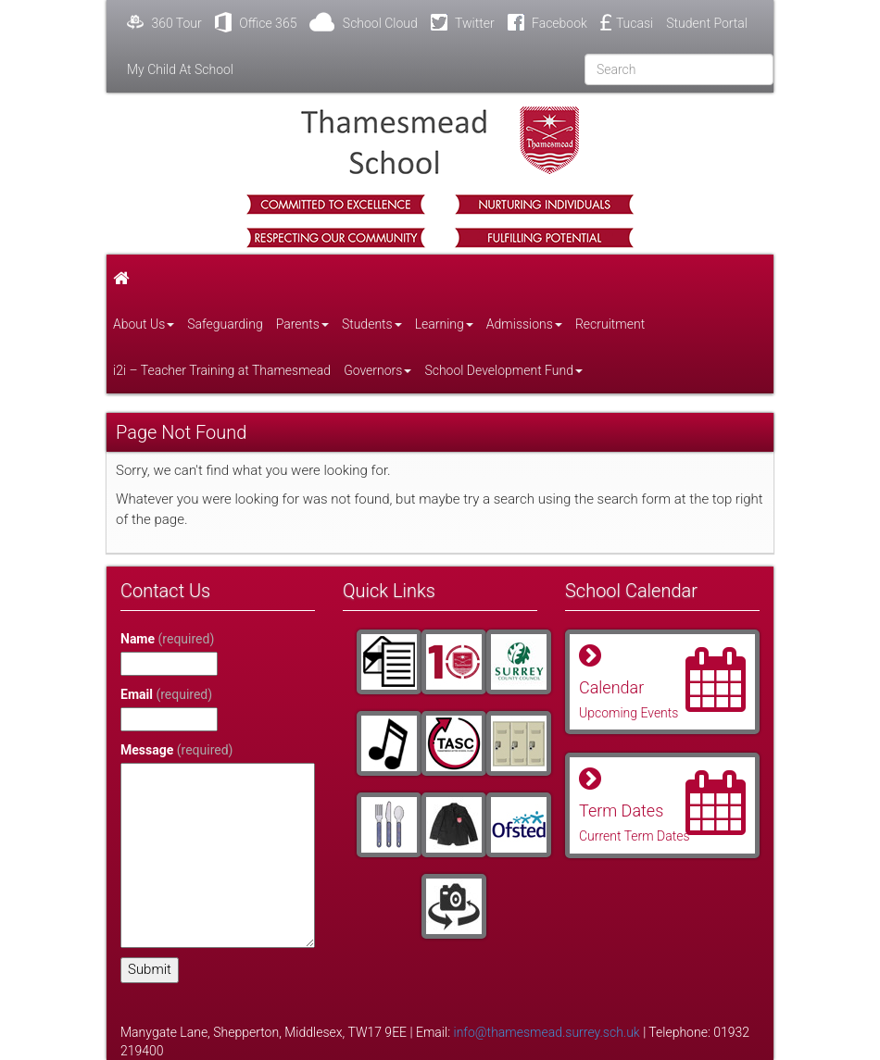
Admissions (524, 324)
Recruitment (610, 324)
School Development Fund (503, 370)
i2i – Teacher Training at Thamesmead (222, 370)
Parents (302, 324)
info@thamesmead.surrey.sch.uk (547, 1032)
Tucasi (626, 22)
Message (176, 749)
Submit (149, 969)
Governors (377, 370)
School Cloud (363, 22)
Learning (444, 324)
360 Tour (164, 22)
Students (372, 324)
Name (167, 638)
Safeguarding (224, 324)
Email (166, 694)
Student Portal (707, 23)
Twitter (463, 22)
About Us (143, 324)
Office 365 (256, 22)
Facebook (547, 22)
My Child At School (180, 69)
